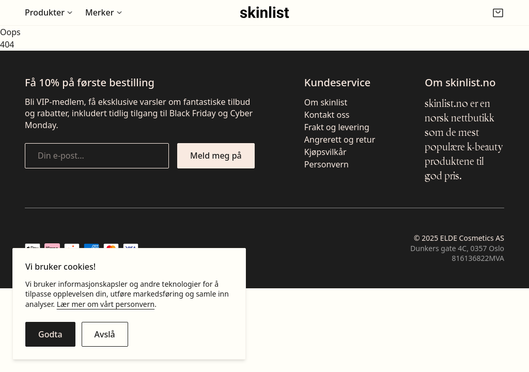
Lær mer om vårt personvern (105, 304)
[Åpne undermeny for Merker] (103, 12)
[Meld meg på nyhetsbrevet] (216, 155)
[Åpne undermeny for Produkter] (49, 12)
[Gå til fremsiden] (265, 13)
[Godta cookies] (50, 334)
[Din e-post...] (97, 155)
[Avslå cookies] (105, 334)
